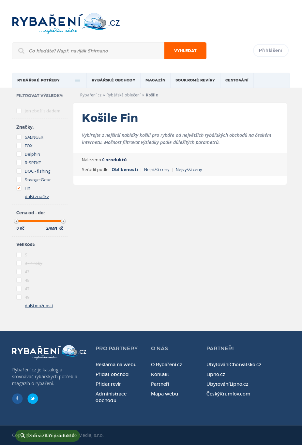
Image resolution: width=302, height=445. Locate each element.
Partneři (160, 384)
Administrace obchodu (111, 397)
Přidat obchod (112, 374)
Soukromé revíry (195, 80)
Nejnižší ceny (157, 169)
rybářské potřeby (38, 80)
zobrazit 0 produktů (52, 435)
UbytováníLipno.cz (227, 384)
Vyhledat (185, 50)
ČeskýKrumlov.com (228, 394)
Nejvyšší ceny (189, 169)
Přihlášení (271, 50)
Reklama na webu (116, 364)
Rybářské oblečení (124, 95)
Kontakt (160, 374)
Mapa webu (164, 394)
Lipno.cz (215, 374)
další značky (37, 196)
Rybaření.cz (90, 95)
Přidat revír (108, 384)
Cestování (237, 80)
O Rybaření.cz (166, 364)
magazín (155, 80)
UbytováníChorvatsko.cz (234, 364)
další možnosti (39, 306)
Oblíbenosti (125, 169)
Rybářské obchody (113, 80)
